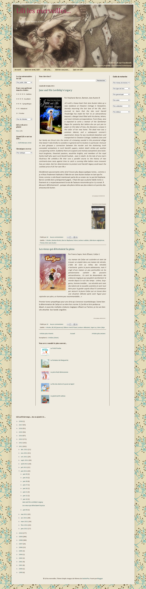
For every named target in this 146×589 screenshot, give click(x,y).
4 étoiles (48, 327)
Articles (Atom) (53, 338)
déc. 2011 (24, 449)
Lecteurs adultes (83, 240)
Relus (18, 131)
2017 (21, 425)
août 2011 (24, 464)
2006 (21, 547)
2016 (21, 428)
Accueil (18, 70)
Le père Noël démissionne (59, 372)
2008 (21, 540)
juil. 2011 (24, 467)
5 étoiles (48, 240)
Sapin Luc (94, 327)
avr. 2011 (24, 518)
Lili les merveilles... (43, 11)
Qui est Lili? (78, 70)
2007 (21, 544)
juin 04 (25, 510)
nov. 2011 (24, 453)
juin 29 (25, 478)
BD (53, 327)
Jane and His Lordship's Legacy (55, 90)
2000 (21, 569)
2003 (21, 558)
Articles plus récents (46, 334)
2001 (21, 565)
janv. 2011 (24, 529)
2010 (21, 533)
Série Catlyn (101, 327)
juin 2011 (24, 471)
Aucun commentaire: (57, 237)
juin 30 (25, 474)
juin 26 (25, 488)
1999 (21, 572)
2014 (21, 436)
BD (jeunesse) (58, 327)
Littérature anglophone (97, 240)
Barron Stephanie (67, 240)
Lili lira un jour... (62, 70)
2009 (21, 537)
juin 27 (25, 485)
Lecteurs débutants (84, 327)
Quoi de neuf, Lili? (32, 70)
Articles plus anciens (98, 334)
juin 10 (25, 499)
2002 (21, 562)
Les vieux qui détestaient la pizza (56, 249)
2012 (21, 443)
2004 (21, 554)
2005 (21, 551)
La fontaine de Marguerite (59, 360)
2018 (21, 421)
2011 (21, 446)
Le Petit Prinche (56, 348)
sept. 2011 (25, 460)
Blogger (100, 578)
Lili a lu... (47, 70)
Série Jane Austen (50, 243)
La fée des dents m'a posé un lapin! (62, 384)
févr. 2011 (24, 525)
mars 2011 (25, 521)
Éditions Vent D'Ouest (70, 327)
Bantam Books (56, 240)
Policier (42, 243)
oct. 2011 (24, 457)
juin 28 (25, 481)
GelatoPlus (86, 578)
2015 (21, 432)
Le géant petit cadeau (58, 396)
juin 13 (25, 496)
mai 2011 (24, 514)
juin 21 (25, 492)
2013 (21, 439)
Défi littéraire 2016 (24, 143)
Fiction (76, 240)
